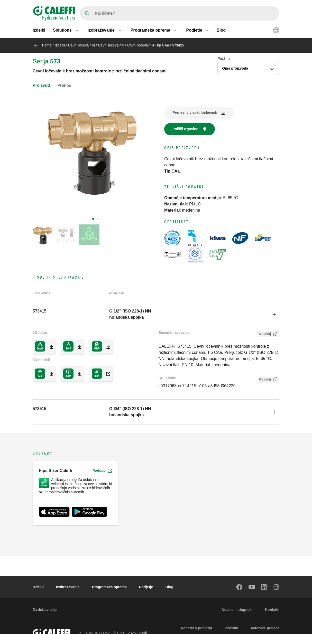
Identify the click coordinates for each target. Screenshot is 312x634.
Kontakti (272, 610)
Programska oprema (109, 587)
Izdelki (39, 30)
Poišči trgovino (185, 129)
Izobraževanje (68, 587)
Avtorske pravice (265, 628)
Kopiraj (264, 334)
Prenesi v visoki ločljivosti (194, 112)
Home (46, 45)
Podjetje (146, 587)
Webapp (102, 471)
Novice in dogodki (237, 610)
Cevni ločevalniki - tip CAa (148, 45)
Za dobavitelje (45, 610)
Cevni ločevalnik (111, 45)
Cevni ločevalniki (81, 45)
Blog (221, 30)
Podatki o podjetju (196, 628)
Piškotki (231, 628)
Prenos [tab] (64, 85)
